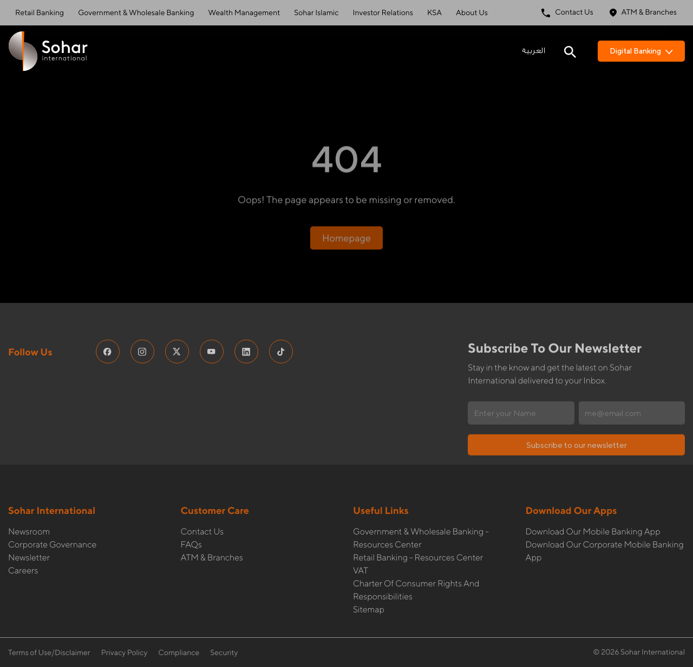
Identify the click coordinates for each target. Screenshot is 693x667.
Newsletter (29, 535)
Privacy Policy (124, 653)
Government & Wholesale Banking (136, 13)
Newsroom (29, 509)
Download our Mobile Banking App (593, 509)
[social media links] (108, 329)
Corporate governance (52, 522)
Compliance (178, 653)
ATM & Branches (643, 12)
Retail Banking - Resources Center (418, 535)
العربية (533, 51)
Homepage (346, 203)
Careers (23, 548)
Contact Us (567, 12)
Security (224, 653)
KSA (434, 13)
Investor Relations (383, 13)
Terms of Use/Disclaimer (49, 653)
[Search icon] (570, 50)
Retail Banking (39, 13)
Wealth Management (244, 13)
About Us (472, 13)
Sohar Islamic (316, 13)
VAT (360, 548)
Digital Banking (641, 51)
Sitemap (368, 587)
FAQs (191, 522)
